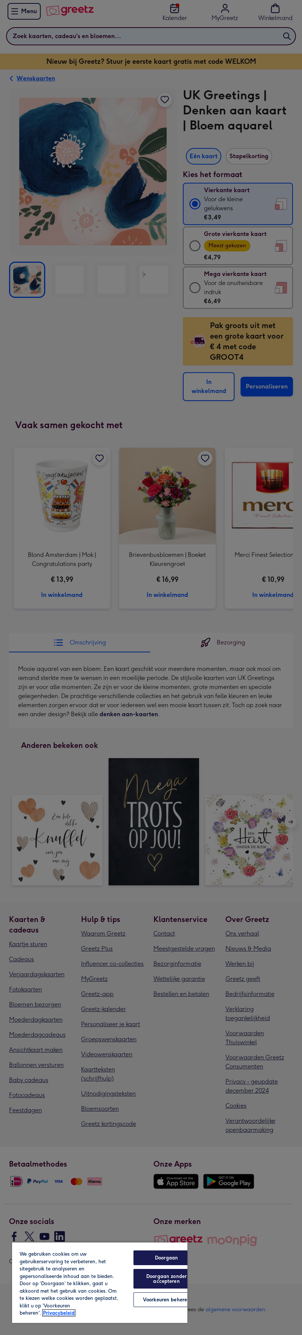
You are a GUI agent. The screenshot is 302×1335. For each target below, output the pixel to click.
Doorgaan (166, 1258)
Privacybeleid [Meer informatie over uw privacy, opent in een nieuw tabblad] (59, 1313)
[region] (99, 1282)
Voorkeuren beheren (166, 1300)
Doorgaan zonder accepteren (166, 1278)
